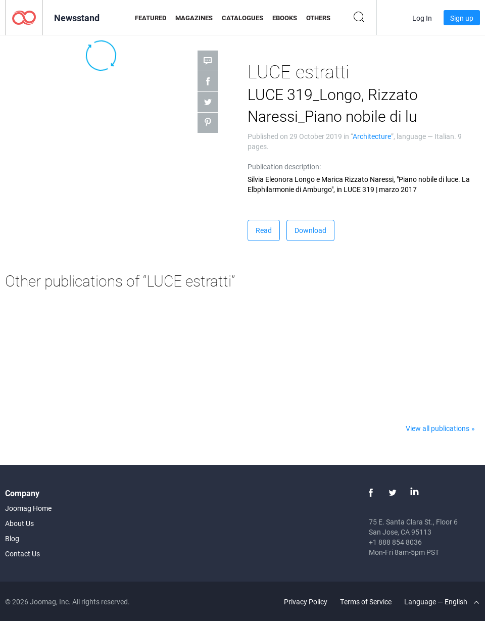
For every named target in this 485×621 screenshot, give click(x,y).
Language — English (441, 601)
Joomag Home (28, 508)
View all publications (437, 428)
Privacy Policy (305, 601)
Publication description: (284, 166)
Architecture (372, 136)
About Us (19, 523)
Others (318, 17)
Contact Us (22, 553)
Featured (150, 17)
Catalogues (242, 17)
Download (310, 230)
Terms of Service (366, 601)
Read (264, 230)
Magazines (194, 17)
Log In (422, 18)
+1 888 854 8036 (395, 542)
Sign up (461, 18)
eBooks (284, 17)
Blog (12, 538)
